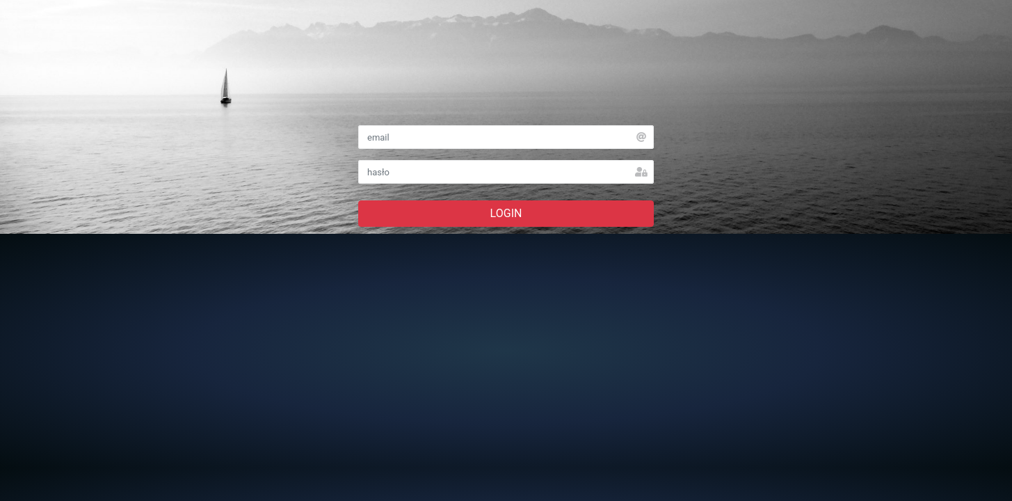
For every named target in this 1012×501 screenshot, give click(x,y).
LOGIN (506, 213)
